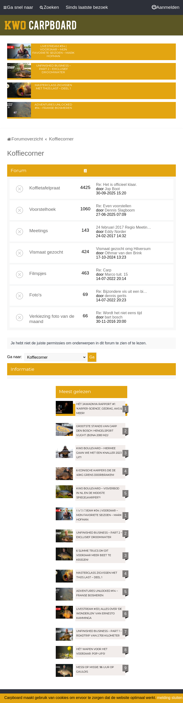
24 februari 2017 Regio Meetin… (123, 227)
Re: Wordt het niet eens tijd (119, 313)
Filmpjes (37, 273)
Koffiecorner (25, 153)
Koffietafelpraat (44, 187)
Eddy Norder (115, 232)
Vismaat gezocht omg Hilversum (123, 249)
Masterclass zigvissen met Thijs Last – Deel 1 (53, 86)
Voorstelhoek (42, 209)
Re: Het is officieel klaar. (116, 185)
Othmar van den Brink (123, 253)
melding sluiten (170, 698)
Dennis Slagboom (120, 210)
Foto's (35, 294)
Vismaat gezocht (46, 252)
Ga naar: (14, 357)
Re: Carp (103, 270)
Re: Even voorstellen (113, 206)
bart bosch (113, 317)
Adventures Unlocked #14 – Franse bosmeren (53, 106)
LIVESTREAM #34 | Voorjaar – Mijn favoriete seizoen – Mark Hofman (53, 51)
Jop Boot (112, 189)
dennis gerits (115, 296)
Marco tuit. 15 (116, 274)
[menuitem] (165, 7)
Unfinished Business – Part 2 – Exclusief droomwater (53, 69)
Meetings (38, 230)
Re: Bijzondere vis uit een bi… (121, 291)
